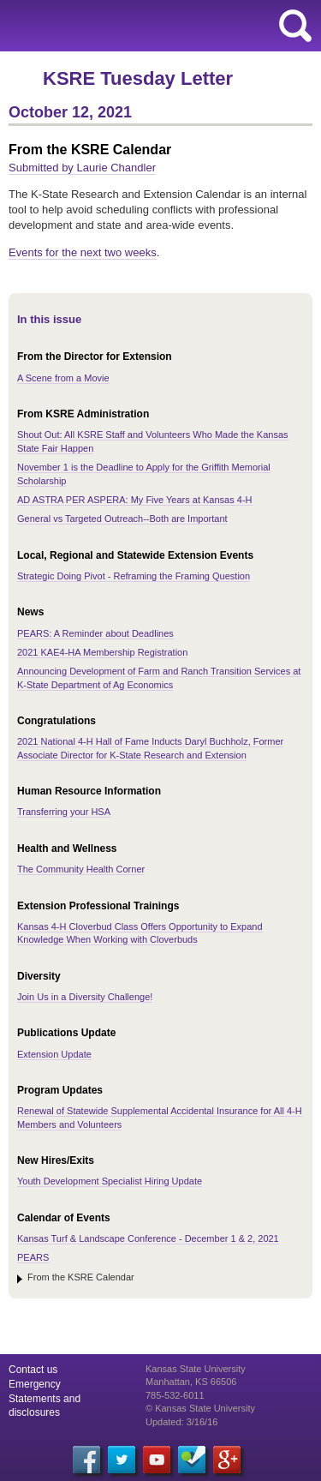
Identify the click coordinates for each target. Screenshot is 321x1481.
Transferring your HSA (63, 811)
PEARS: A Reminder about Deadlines (95, 633)
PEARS (33, 1257)
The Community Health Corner (81, 869)
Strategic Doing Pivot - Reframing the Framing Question (133, 576)
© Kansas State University (200, 1408)
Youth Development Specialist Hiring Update (109, 1181)
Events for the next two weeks (83, 252)
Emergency (35, 1384)
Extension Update (54, 1054)
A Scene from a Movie (63, 378)
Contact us (33, 1370)
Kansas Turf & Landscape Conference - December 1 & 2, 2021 (148, 1238)
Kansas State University (156, 25)
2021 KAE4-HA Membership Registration (102, 652)
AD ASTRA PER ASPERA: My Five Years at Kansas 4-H (135, 500)
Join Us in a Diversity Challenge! (84, 997)
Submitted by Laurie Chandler (82, 167)
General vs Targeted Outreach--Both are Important (122, 518)
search (295, 26)
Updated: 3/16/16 (181, 1422)
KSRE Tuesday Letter (138, 78)
